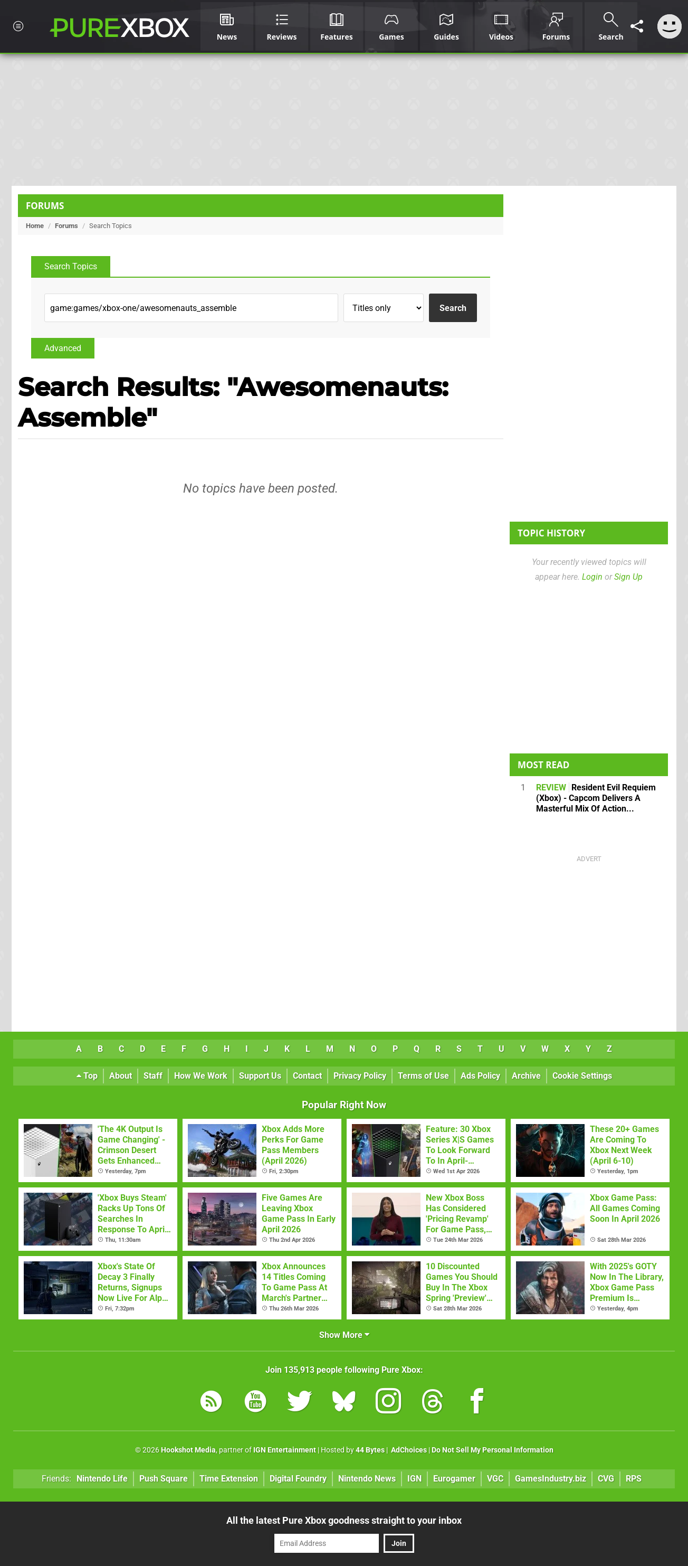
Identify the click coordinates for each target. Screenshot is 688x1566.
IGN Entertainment (284, 1450)
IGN (414, 1479)
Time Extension (228, 1479)
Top (87, 1076)
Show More (344, 1335)
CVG (606, 1479)
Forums (45, 206)
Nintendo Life (102, 1479)
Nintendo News (367, 1479)
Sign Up (628, 577)
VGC (495, 1479)
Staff (153, 1076)
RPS (634, 1479)
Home (35, 226)
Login (592, 577)
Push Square (163, 1479)
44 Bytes (370, 1450)
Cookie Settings (582, 1076)
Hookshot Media (188, 1450)
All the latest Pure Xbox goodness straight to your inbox (344, 1520)
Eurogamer (454, 1479)
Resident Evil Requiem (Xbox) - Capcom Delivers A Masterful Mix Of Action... (596, 798)
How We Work (200, 1076)
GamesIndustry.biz (550, 1479)
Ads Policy (480, 1076)
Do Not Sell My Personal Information (492, 1450)
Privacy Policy (359, 1076)
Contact (307, 1076)
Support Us (260, 1076)
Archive (526, 1076)
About (120, 1076)
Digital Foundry (298, 1479)
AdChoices (408, 1450)
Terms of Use (423, 1076)
